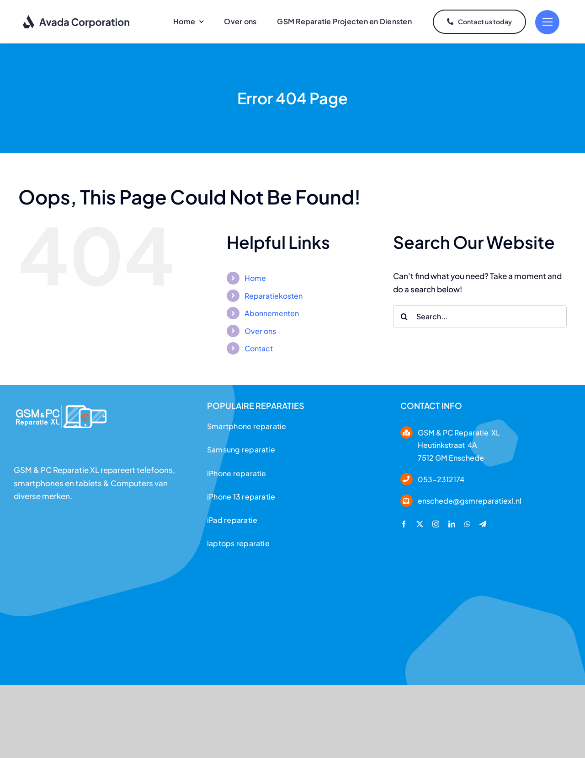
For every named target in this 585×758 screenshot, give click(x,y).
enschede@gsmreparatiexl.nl (469, 500)
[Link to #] (547, 22)
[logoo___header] (61, 402)
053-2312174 (441, 479)
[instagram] (435, 524)
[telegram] (482, 524)
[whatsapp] (467, 524)
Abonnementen (272, 313)
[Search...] (480, 316)
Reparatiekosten (274, 296)
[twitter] (419, 524)
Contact (259, 348)
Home (255, 278)
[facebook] (403, 524)
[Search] (404, 316)
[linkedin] (451, 524)
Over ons (260, 331)
